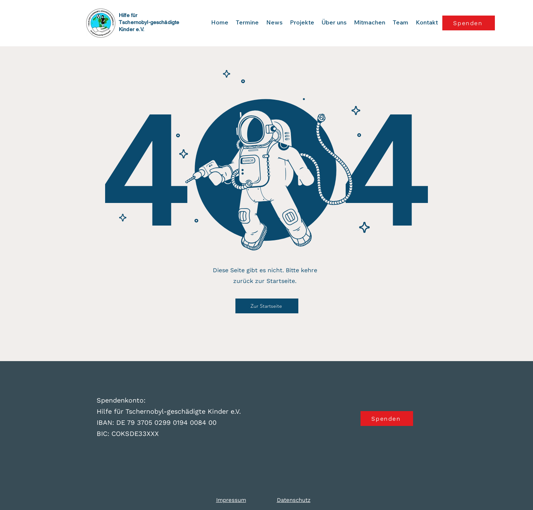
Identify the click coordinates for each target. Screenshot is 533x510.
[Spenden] (468, 23)
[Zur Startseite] (266, 306)
